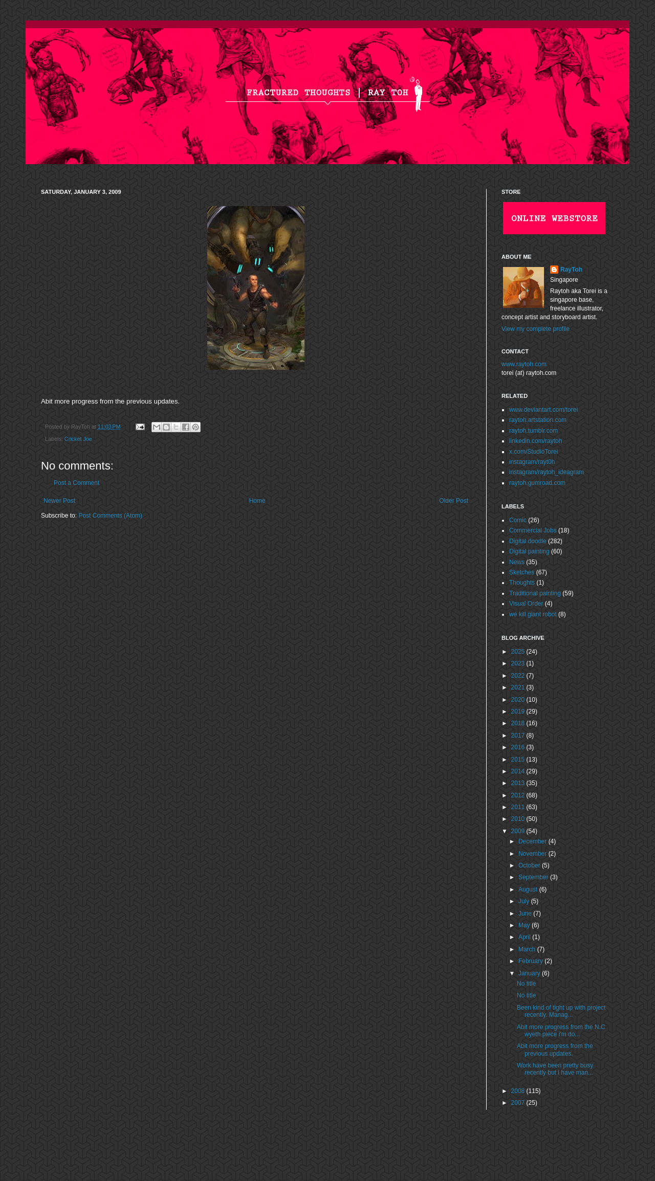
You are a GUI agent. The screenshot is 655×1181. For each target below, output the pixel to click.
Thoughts (522, 582)
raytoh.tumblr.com (533, 430)
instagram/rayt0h (532, 461)
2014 (519, 771)
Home (257, 500)
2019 (519, 711)
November (533, 853)
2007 (519, 1102)
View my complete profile (535, 328)
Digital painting (529, 551)
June (525, 913)
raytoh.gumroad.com (537, 482)
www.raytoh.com (524, 364)
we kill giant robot (533, 614)
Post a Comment (76, 482)
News (517, 562)
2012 (519, 795)
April (525, 937)
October (530, 865)
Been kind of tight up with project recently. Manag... (561, 1011)
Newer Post (59, 500)
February (531, 961)
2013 (519, 783)
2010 (519, 818)
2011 (519, 807)
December (533, 841)
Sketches (521, 572)
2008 (519, 1091)
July (524, 901)
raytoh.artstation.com (537, 420)
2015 (519, 759)
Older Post (453, 500)
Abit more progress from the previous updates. (555, 1049)
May (525, 925)
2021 (519, 687)
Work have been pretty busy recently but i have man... (555, 1069)
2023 (519, 663)
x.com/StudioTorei (533, 451)
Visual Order (526, 603)
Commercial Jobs (533, 530)
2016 (519, 747)
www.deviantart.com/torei (543, 409)
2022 (519, 675)
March (527, 949)
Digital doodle (528, 541)
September (534, 877)
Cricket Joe (78, 439)
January (530, 973)
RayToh (571, 269)
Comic (518, 520)
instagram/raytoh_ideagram (546, 472)
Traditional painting (535, 593)
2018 (519, 723)
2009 (519, 831)
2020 (519, 699)
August (528, 889)
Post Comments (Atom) (110, 515)
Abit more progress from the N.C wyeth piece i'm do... (561, 1030)
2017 (519, 735)
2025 (519, 651)
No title (526, 983)
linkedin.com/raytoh (535, 440)
